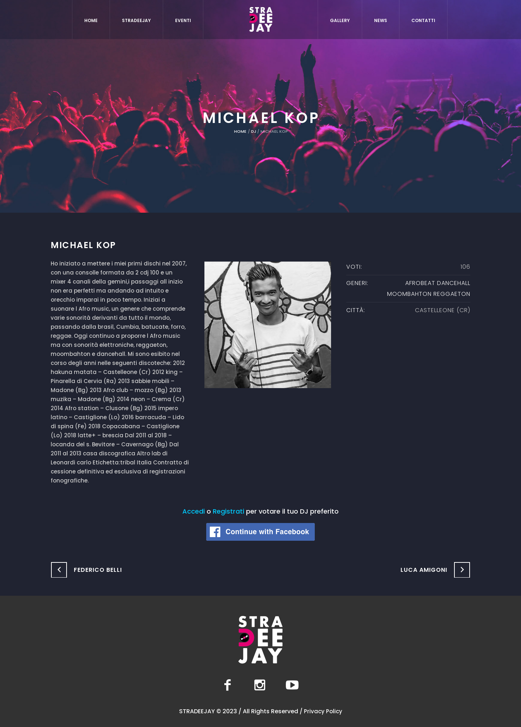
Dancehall (453, 283)
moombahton (409, 294)
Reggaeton (451, 294)
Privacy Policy (323, 711)
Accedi (193, 511)
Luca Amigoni (424, 570)
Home (240, 131)
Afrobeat (420, 283)
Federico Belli (98, 570)
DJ (253, 131)
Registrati (228, 511)
